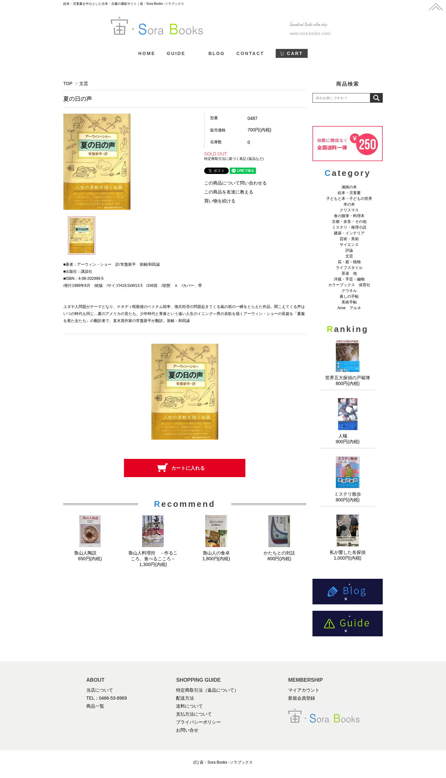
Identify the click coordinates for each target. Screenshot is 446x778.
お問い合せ (187, 730)
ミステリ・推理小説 (349, 227)
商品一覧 (95, 706)
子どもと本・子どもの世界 (349, 198)
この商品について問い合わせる (235, 182)
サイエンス (349, 244)
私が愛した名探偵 (347, 552)
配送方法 (185, 698)
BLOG (216, 53)
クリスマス (349, 210)
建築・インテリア (349, 233)
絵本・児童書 (349, 193)
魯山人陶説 (90, 552)
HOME (146, 53)
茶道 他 (349, 273)
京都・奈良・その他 (349, 221)
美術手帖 (349, 302)
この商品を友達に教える (228, 191)
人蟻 (347, 435)
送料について (189, 706)
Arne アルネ (349, 308)
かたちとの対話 (279, 552)
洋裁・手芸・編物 (351, 279)
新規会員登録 (301, 698)
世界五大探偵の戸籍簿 (347, 377)
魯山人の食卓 (216, 552)
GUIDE (176, 53)
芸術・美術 (349, 239)
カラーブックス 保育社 (349, 285)
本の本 (349, 204)
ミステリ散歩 (347, 494)
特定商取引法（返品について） (207, 690)
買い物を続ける (219, 200)
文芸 (83, 83)
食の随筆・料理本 (349, 216)
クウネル (349, 290)
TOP (67, 83)
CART (295, 53)
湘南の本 (349, 187)
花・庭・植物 (349, 262)
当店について (99, 690)
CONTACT (250, 53)
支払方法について (194, 714)
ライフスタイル (349, 267)
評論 (349, 250)
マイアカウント (303, 690)
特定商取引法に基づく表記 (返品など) (234, 159)
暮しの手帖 (349, 296)
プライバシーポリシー (198, 722)
